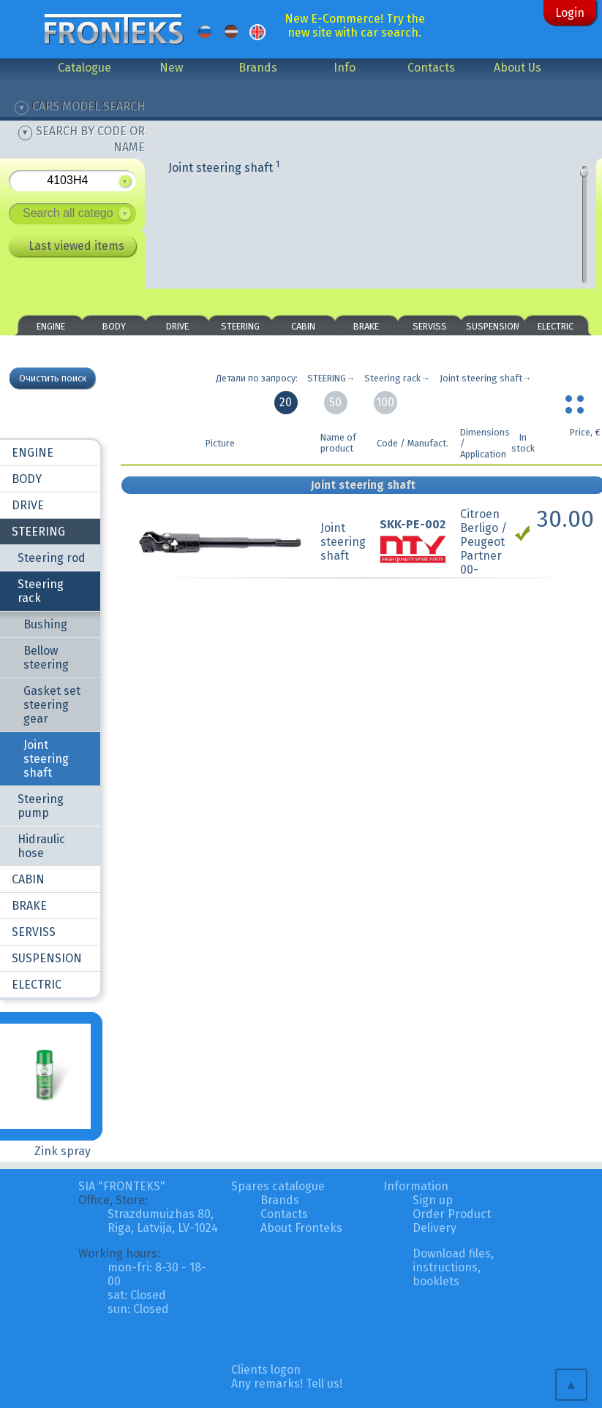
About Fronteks (301, 1228)
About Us (517, 68)
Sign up (433, 1200)
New (171, 68)
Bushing (45, 624)
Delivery (434, 1228)
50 (335, 402)
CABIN (303, 326)
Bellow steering (46, 657)
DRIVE (177, 326)
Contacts (431, 68)
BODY (114, 326)
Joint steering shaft (224, 168)
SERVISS (430, 326)
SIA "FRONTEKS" (121, 1186)
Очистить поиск (52, 378)
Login (569, 13)
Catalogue (84, 68)
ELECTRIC (555, 326)
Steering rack (41, 591)
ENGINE (51, 326)
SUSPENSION (492, 326)
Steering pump (41, 806)
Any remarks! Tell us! (286, 1383)
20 (285, 402)
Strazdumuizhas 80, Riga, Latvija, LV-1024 (163, 1221)
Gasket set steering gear (51, 705)
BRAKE (366, 326)
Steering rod (52, 558)
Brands (257, 68)
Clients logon (266, 1370)
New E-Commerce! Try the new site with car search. (355, 25)
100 (385, 402)
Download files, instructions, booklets (453, 1267)
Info (344, 68)
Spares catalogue (278, 1186)
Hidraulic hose (41, 846)
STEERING (240, 326)
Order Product (452, 1214)
